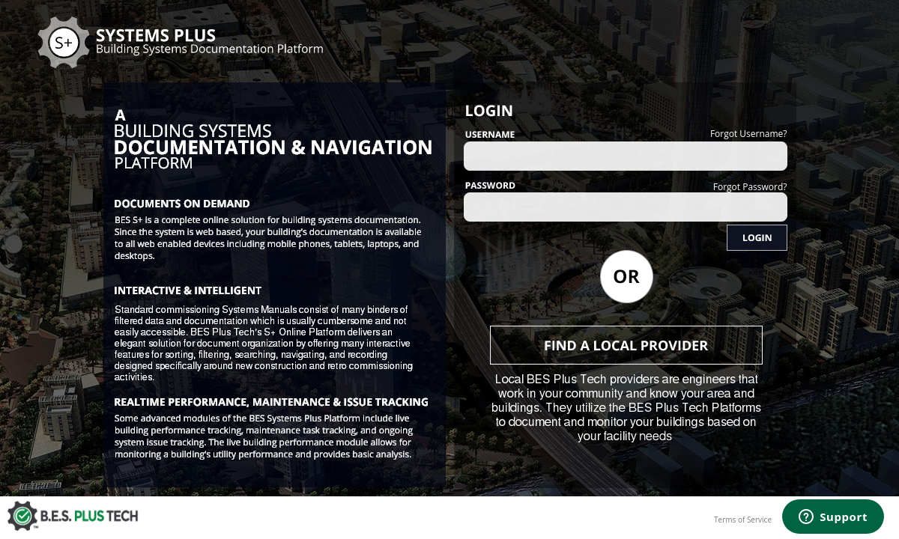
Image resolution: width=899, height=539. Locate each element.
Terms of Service (743, 519)
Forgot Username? (748, 133)
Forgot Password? (750, 186)
